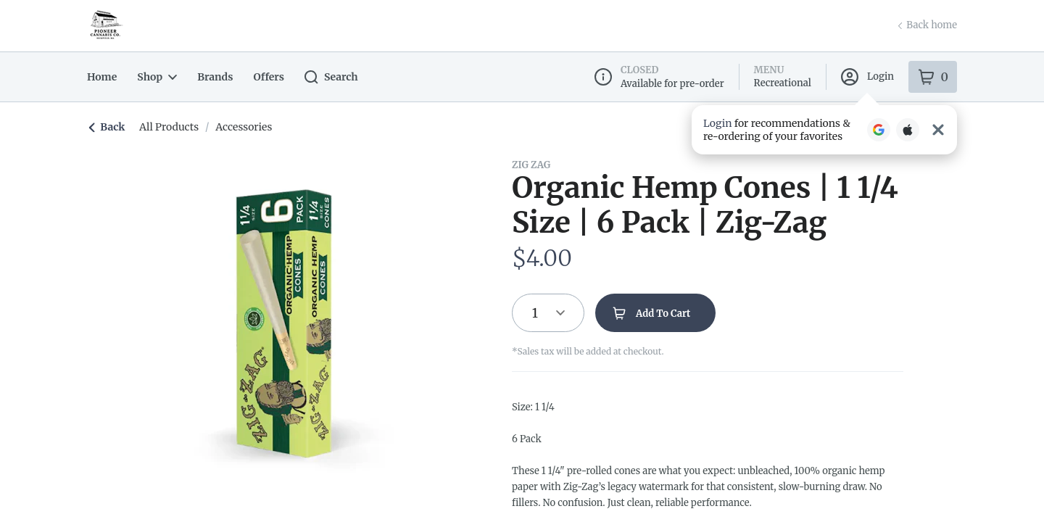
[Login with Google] (878, 128)
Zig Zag (531, 165)
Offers (263, 77)
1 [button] (535, 313)
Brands (211, 77)
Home (101, 77)
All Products (166, 127)
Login (868, 77)
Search (324, 77)
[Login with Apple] (907, 128)
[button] (824, 128)
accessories (237, 127)
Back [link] (107, 127)
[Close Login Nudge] (938, 128)
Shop (155, 77)
